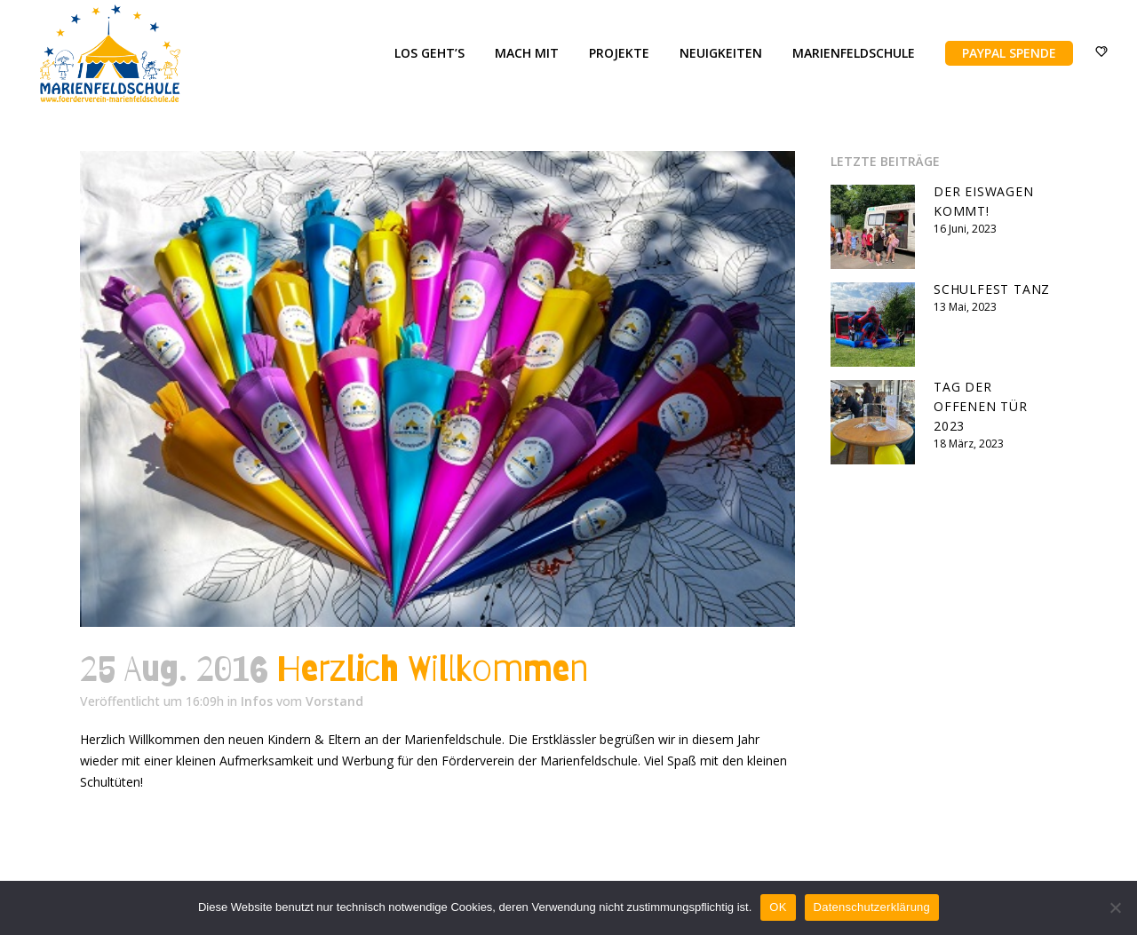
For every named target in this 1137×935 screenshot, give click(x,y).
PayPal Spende (998, 52)
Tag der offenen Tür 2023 (981, 406)
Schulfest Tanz (992, 289)
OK (777, 907)
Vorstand (334, 701)
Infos (257, 701)
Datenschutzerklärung (872, 907)
